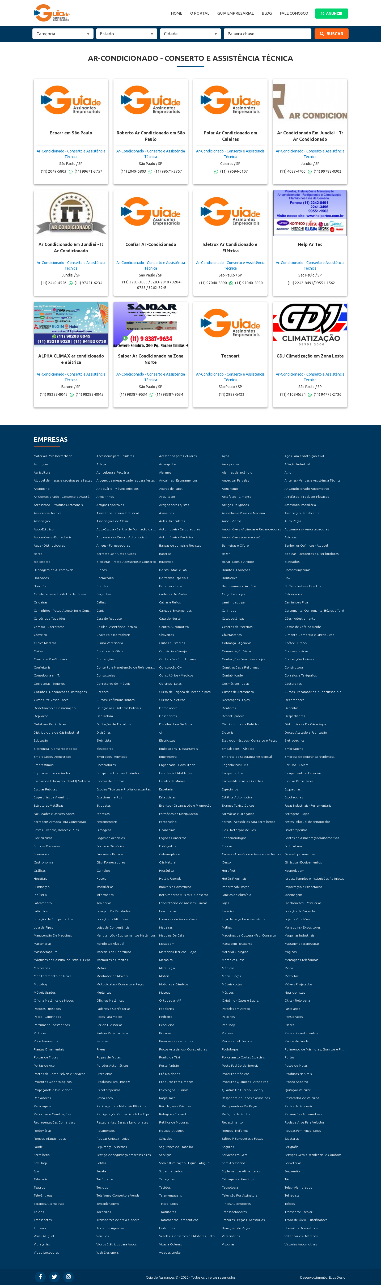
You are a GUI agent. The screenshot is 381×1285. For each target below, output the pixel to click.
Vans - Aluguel (44, 1236)
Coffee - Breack (296, 643)
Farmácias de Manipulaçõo (178, 813)
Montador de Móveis (112, 976)
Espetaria (166, 789)
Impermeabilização (235, 886)
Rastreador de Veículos (302, 1098)
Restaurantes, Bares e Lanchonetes (122, 1122)
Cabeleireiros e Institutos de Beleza (60, 594)
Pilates (289, 1025)
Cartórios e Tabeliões (49, 618)
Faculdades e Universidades (54, 813)
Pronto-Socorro (296, 1081)
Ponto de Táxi (169, 1057)
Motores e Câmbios (173, 984)
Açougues (41, 464)
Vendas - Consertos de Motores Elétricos (189, 1236)
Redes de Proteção (299, 1106)
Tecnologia (230, 1187)
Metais (101, 968)
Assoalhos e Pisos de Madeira (243, 513)
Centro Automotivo (174, 626)
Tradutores (167, 1212)
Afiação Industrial (297, 464)
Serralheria (42, 1154)
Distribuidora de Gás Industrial (56, 732)
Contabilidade (232, 675)
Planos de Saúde (297, 1041)
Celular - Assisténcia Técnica (116, 626)
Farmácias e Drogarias (238, 813)
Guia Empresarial (235, 13)
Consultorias (105, 675)
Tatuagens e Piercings (238, 1179)
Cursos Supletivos (172, 699)
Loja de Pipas (43, 927)
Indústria (40, 894)
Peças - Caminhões (47, 1016)
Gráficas (39, 870)
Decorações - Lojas (235, 699)
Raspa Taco (104, 1098)
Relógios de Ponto (236, 1114)
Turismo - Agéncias (110, 1228)
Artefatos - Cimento (237, 496)
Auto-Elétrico (44, 529)
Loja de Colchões (297, 919)
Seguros (228, 1146)
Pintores (40, 1033)
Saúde (38, 1146)
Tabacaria (41, 1179)
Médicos (228, 968)
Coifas (38, 651)
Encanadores (106, 765)
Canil (100, 610)
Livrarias (228, 911)
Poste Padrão (169, 1065)
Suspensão (292, 1171)
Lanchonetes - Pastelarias (303, 903)
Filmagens (103, 830)
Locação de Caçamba (300, 911)
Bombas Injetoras (297, 570)
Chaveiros (166, 634)
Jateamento (43, 903)
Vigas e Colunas (170, 1244)
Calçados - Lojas (233, 594)
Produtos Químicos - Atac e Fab (245, 1081)
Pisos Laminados (46, 1041)
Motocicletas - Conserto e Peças (120, 984)
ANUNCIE (331, 13)
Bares (38, 553)
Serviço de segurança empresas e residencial (129, 1154)
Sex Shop (40, 1163)
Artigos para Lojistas (174, 505)
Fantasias (102, 813)
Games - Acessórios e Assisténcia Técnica (251, 854)
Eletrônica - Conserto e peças (55, 748)
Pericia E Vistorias (109, 1025)
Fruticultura (293, 846)
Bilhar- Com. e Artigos (238, 561)
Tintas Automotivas (236, 1203)
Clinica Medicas (45, 643)
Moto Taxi (292, 976)
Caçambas (103, 594)
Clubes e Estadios (172, 643)
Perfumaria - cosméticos (52, 1025)
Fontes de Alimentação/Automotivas (312, 838)
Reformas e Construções (52, 1114)
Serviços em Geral (235, 1154)
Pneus (100, 1049)
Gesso (226, 862)
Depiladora (104, 716)
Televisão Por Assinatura (239, 1195)
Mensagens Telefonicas (301, 959)
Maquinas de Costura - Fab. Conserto (249, 935)
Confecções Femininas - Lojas (243, 659)
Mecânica (166, 959)
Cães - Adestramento (300, 618)
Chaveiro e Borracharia (113, 634)
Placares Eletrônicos (237, 1041)
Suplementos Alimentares (241, 1171)
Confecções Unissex (299, 659)
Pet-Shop (228, 1025)
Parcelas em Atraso (236, 1008)
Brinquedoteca (170, 586)
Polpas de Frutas (46, 1057)
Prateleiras (104, 1073)
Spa (36, 1171)
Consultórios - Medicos (176, 675)
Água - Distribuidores (49, 545)
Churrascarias (232, 634)
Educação (41, 740)
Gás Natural (167, 862)
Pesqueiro (166, 1025)
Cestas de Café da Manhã (303, 626)
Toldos (290, 1203)
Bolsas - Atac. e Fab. (173, 570)
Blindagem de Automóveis (53, 570)
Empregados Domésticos (52, 756)
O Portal (199, 13)
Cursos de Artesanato (238, 691)
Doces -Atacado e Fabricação (306, 732)
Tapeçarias (167, 1179)
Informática (105, 894)
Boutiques (229, 578)
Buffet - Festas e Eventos (303, 586)
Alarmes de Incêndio (237, 472)
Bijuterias (166, 561)
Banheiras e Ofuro (235, 545)
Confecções (105, 659)
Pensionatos (294, 1016)
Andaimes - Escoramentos (178, 480)
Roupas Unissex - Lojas (112, 1138)
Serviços (165, 1154)
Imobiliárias (104, 886)
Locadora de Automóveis (178, 919)
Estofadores (294, 797)
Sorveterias (293, 1163)
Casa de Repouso (109, 618)
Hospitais (40, 878)
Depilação (41, 716)
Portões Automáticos (112, 1065)
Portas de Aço (44, 1065)
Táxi (287, 1179)
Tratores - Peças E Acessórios (243, 1220)
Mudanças (103, 992)
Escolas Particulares (299, 781)
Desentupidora (233, 716)
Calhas (101, 602)
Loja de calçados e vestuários (243, 919)
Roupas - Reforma (235, 1130)
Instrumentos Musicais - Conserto (183, 894)
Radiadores (42, 1098)
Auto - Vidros (231, 521)
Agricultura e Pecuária (112, 472)
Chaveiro (40, 634)
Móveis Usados (45, 992)
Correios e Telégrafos (301, 675)
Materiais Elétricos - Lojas (177, 952)
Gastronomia (43, 862)
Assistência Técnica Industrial (117, 513)
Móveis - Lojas (232, 984)
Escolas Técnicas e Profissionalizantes (123, 789)
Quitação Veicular (298, 1090)
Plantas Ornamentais (49, 1049)
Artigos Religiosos (235, 505)
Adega (101, 464)
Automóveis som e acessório (243, 537)
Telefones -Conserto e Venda (117, 1195)
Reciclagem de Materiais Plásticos (121, 1106)
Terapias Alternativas (49, 1203)
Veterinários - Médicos (301, 1236)
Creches (102, 691)
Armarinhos (105, 496)
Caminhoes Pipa (296, 602)
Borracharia (105, 578)
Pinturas (165, 1033)
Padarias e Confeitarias (113, 1008)
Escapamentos (232, 773)
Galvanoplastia (169, 854)
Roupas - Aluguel (171, 1130)
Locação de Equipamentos (53, 919)
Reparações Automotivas (303, 1114)
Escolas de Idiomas (110, 781)
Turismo (40, 1228)
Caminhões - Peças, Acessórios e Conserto (65, 610)
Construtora (294, 667)
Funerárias (41, 854)
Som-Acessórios (233, 1163)
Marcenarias (42, 943)
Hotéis (101, 878)
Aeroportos (230, 464)
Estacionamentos (109, 797)
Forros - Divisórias (47, 846)
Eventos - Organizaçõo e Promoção (185, 805)
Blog (267, 13)
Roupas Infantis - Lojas (50, 1138)
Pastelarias (292, 1008)
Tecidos (102, 1187)
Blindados (292, 561)
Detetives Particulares (50, 724)
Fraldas (227, 846)
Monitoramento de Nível (52, 976)
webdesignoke (170, 1252)
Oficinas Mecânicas (110, 1000)
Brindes (102, 586)
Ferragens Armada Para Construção (60, 821)
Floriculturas (43, 838)
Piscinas (227, 1033)
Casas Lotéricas (233, 618)
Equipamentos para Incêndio (117, 773)
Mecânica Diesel (233, 959)
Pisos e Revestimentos (301, 1033)
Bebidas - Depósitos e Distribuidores (311, 553)
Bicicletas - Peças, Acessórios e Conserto (126, 561)
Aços (225, 456)
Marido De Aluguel (110, 943)
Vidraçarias (42, 1244)
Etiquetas (103, 805)
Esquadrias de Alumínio (51, 797)
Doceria (228, 732)
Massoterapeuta (45, 952)
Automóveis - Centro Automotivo (121, 537)
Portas (289, 1057)
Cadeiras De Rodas (173, 594)
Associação (42, 521)
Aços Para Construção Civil (304, 456)
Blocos (101, 570)
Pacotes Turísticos (47, 1008)
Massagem (166, 943)
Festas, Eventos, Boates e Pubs (56, 830)
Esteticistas (167, 797)
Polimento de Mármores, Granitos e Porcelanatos (321, 1049)
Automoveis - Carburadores (179, 529)
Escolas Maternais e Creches (242, 781)
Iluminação (42, 886)
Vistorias (228, 1244)
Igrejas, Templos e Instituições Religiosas (314, 878)
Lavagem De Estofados (113, 911)
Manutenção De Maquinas (53, 935)
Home (176, 13)
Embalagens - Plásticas (238, 748)
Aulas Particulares (172, 521)
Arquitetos (167, 496)
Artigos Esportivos (110, 505)
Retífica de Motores (174, 1122)
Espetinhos (230, 789)
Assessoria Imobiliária (300, 505)
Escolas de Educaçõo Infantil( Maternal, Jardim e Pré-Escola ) (78, 781)
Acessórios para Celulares (115, 456)
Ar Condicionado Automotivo (307, 488)
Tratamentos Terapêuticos (178, 1220)
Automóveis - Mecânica (176, 537)
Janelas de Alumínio (236, 894)
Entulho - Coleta (296, 765)
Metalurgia (167, 968)
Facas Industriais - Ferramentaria (308, 805)
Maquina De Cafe (171, 935)
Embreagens (294, 748)
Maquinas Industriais (299, 935)
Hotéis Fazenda (170, 878)
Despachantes (295, 716)
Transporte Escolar (298, 1212)
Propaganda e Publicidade (53, 1090)
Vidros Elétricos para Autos (116, 1244)
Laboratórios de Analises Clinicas (183, 903)
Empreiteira (168, 756)
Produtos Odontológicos (52, 1081)
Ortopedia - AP (170, 1000)
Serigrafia (291, 1146)
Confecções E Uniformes (177, 659)
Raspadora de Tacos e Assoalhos (246, 1098)
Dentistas (229, 708)
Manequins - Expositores (302, 927)
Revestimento (232, 1122)
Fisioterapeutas (296, 830)
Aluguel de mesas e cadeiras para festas (63, 480)
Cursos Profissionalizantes (115, 699)
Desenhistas (168, 716)
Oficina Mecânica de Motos (54, 1000)
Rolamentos (105, 1130)
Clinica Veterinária (109, 643)
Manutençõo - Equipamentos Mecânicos (125, 935)
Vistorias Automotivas (301, 1244)
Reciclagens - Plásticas (175, 1106)
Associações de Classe (112, 521)
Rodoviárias (42, 1130)
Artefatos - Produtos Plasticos (307, 496)
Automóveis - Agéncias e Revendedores (251, 529)
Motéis (164, 976)
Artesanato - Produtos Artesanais (58, 505)
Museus (164, 992)
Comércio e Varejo (173, 651)
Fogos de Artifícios (110, 838)
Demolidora (168, 708)
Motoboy (41, 984)
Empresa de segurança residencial (247, 756)
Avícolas (291, 537)
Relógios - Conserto (174, 1114)
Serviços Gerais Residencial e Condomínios (316, 1154)
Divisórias (103, 732)
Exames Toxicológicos (238, 805)
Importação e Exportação (303, 886)
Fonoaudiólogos (234, 838)
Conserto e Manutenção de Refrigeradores (128, 667)
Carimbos (229, 610)
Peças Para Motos (109, 1016)
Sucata (101, 1171)
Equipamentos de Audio (52, 773)
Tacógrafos (104, 1179)
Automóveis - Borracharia (52, 537)
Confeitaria (42, 667)
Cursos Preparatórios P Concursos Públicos (316, 691)
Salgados (165, 1138)
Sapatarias (292, 1138)
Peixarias (228, 1016)
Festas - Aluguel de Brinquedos (307, 821)
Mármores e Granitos (112, 959)
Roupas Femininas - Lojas (303, 1130)
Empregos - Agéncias (111, 756)
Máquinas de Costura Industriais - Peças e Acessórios (72, 959)
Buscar (331, 33)
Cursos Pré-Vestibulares (51, 699)
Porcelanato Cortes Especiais (243, 1057)
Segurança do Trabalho (176, 1146)
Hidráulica (166, 870)
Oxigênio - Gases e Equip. (240, 1000)
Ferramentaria (106, 821)
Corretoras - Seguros (49, 683)
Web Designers (107, 1252)
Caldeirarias (293, 594)
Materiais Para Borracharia (53, 456)
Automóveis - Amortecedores (307, 529)
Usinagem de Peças (236, 1228)
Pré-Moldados (169, 1073)
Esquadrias (292, 789)
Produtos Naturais (298, 1073)
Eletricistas (167, 740)
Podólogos (230, 1049)
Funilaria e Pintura (109, 854)
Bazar (226, 553)
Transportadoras (234, 1212)
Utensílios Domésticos (301, 1228)
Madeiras (165, 927)
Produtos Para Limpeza (113, 1081)
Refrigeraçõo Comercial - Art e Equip (123, 1114)
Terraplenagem (107, 1203)
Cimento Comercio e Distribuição (310, 634)
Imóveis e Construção (175, 886)
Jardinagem (293, 894)
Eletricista (103, 740)
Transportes (43, 1220)
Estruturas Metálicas (48, 805)
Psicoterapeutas (108, 1090)
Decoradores (294, 699)
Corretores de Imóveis (113, 683)
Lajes (225, 903)
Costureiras (293, 683)
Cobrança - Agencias (236, 643)
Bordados (41, 578)
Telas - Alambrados (298, 1187)
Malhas (227, 927)
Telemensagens (170, 1195)
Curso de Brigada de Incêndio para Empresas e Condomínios (204, 691)
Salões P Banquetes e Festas (242, 1138)
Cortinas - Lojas (170, 683)
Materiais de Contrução (113, 952)
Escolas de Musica (172, 781)
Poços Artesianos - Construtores (183, 1049)
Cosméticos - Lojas (235, 683)
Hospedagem (294, 870)
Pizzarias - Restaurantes (176, 1041)
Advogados (167, 464)
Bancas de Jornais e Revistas (180, 545)
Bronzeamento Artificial (239, 586)
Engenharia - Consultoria (177, 765)
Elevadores (104, 748)
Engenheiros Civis (235, 765)
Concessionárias (296, 651)
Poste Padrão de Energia (240, 1065)
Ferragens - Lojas (297, 813)
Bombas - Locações (236, 570)
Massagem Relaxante (237, 943)
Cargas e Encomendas (175, 610)
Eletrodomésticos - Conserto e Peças (249, 740)
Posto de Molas (296, 1065)
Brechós (40, 586)
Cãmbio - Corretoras (49, 626)
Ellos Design (338, 1277)
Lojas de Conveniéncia (112, 927)
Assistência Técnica (47, 513)
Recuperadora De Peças (239, 1106)
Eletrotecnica (294, 740)
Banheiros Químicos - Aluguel (306, 545)
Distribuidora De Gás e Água (305, 724)
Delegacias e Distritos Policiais (118, 708)
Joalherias (103, 903)
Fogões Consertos (172, 838)
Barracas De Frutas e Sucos (116, 553)
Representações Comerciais (54, 1122)
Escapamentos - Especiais (303, 773)
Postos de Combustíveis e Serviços (59, 1073)
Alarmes (165, 472)
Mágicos (291, 952)
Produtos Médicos (235, 1073)
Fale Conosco (294, 13)
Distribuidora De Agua (175, 724)
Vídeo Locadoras (46, 1252)
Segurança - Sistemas (111, 1146)
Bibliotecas (42, 561)
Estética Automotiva (237, 797)
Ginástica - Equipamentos (303, 862)
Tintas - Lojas (168, 1203)
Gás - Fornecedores (110, 862)
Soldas (101, 1163)
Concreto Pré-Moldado (51, 659)
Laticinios (41, 911)
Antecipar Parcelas (235, 480)
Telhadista (292, 1195)
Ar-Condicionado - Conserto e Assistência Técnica (70, 496)
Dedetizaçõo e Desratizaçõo (55, 708)
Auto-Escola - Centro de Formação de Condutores (133, 529)
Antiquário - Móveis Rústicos (117, 488)
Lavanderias (167, 911)
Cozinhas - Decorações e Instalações (60, 691)
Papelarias (166, 1008)
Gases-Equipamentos (300, 854)
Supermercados (171, 1171)
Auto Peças (293, 521)
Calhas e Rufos (170, 602)
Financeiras (167, 830)
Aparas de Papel (171, 488)
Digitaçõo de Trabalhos (113, 724)
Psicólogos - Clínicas (173, 1090)
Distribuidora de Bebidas (240, 724)
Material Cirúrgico (235, 952)
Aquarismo (230, 488)
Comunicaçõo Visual (237, 651)
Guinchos (103, 870)
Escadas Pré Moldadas (175, 773)
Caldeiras (40, 602)
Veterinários (231, 1236)
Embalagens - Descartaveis (178, 748)
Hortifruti (229, 870)
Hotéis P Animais (234, 878)
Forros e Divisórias (110, 846)
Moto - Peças (231, 976)
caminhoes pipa (233, 602)
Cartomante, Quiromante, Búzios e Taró (314, 610)
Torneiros (103, 1212)
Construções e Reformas (240, 667)
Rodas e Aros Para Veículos (304, 1122)
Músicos (228, 992)
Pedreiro (165, 1016)
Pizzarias (102, 1041)
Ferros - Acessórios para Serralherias (248, 821)
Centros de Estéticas (237, 626)
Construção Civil (171, 667)
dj (160, 732)
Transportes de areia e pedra (117, 1220)
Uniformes (167, 1228)
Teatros (39, 1187)
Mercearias (42, 968)
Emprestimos (43, 765)
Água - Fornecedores (113, 545)
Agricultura (42, 472)
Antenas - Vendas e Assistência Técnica (313, 480)
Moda (289, 968)
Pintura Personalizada (112, 1033)
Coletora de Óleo (109, 651)
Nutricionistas (295, 992)
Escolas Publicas (45, 789)
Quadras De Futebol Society (242, 1090)
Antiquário (42, 488)
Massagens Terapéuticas (302, 943)
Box (287, 578)
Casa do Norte (170, 618)
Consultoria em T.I (47, 675)
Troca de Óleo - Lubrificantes (306, 1220)
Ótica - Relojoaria (297, 1000)
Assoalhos (166, 513)
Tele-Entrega (43, 1195)
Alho (288, 472)
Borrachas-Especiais (173, 578)
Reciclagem (42, 1106)
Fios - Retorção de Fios (239, 830)
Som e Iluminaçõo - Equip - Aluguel (184, 1163)
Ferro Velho (168, 821)
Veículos (102, 1236)
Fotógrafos (167, 846)
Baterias (165, 553)
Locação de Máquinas (112, 919)
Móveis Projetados (298, 984)
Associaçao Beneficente (302, 513)
